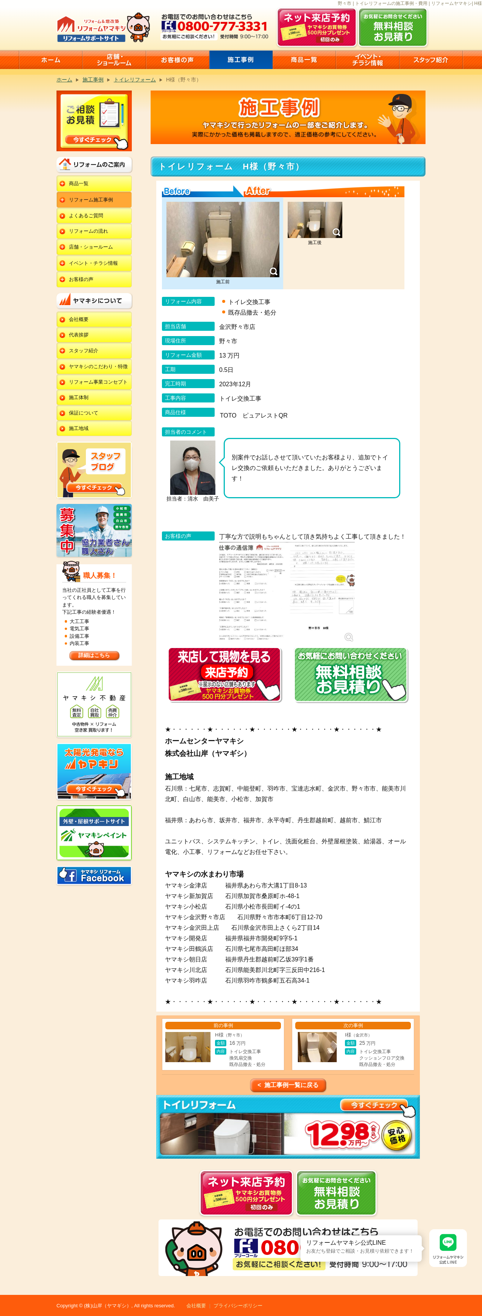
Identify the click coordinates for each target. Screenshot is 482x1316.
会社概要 (78, 319)
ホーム (64, 80)
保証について (83, 412)
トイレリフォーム (135, 80)
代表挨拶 (78, 334)
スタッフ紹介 (83, 350)
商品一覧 (78, 183)
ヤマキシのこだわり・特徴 (98, 366)
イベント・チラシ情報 (93, 263)
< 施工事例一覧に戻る (288, 1085)
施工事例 (93, 80)
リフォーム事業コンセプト (98, 381)
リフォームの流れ (88, 231)
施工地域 (78, 428)
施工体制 (78, 397)
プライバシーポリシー (238, 1305)
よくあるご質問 (86, 215)
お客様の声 (81, 279)
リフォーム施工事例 (91, 200)
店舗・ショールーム (91, 247)
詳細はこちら (94, 655)
